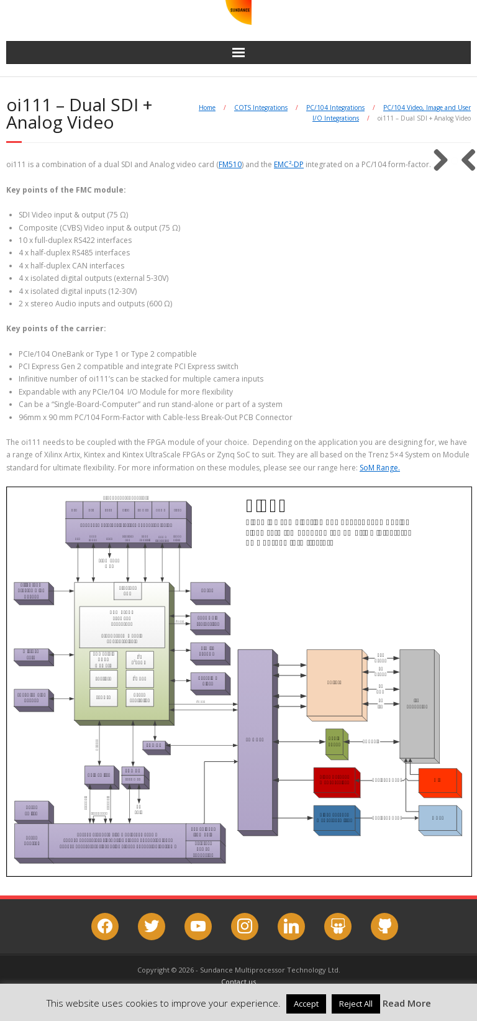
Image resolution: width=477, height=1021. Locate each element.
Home (207, 107)
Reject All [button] (356, 1003)
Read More (407, 1003)
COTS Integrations (261, 107)
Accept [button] (306, 1003)
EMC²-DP (289, 164)
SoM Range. (380, 467)
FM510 (230, 164)
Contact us (238, 981)
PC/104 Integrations (335, 107)
